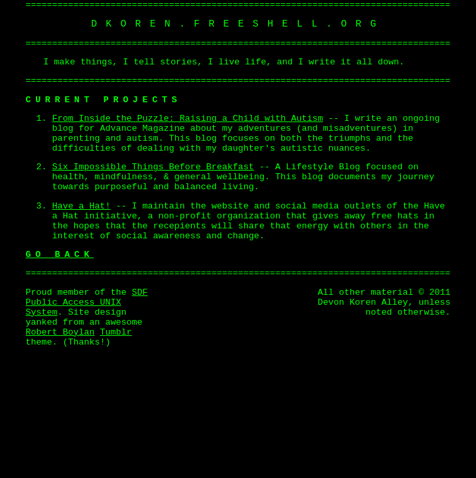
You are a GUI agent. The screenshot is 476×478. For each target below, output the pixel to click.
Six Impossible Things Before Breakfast (153, 167)
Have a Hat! (81, 206)
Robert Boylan (60, 332)
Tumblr (115, 332)
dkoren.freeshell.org (238, 24)
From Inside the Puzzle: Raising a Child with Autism (187, 118)
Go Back (60, 255)
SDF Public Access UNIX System (87, 302)
